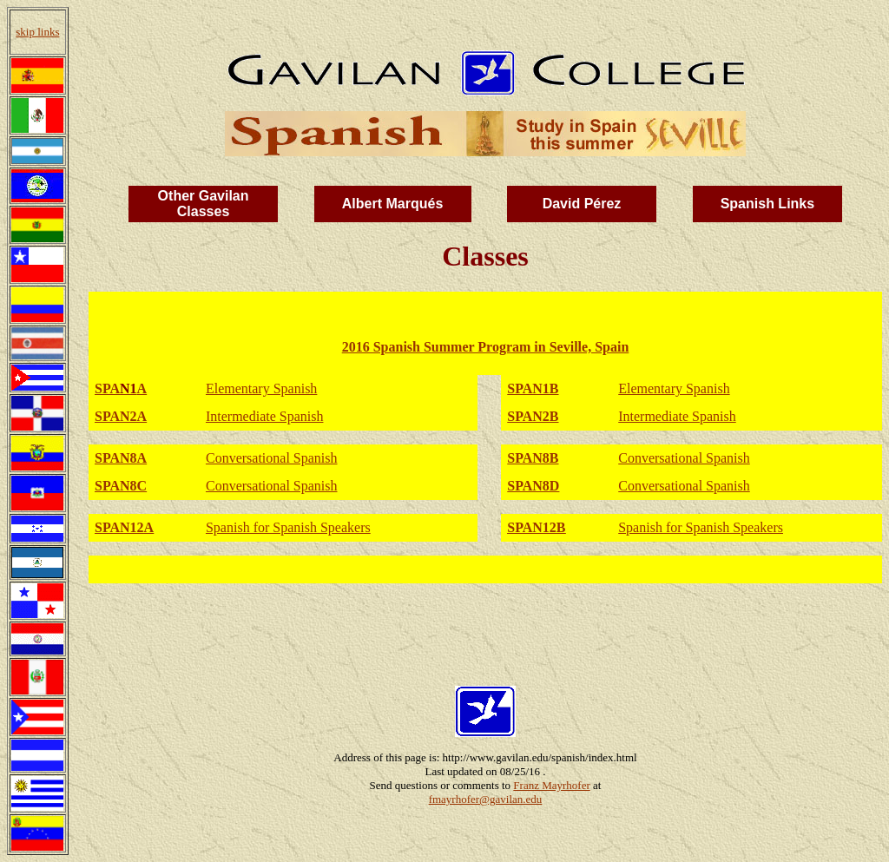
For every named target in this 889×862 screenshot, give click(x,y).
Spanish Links (767, 203)
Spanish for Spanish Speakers (288, 527)
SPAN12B (536, 527)
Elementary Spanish (261, 388)
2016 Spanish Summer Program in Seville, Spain (485, 346)
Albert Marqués (392, 203)
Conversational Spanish (272, 458)
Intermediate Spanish (265, 416)
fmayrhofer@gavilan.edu (486, 799)
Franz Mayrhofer (551, 785)
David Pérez (582, 203)
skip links (37, 31)
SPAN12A (124, 527)
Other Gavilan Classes (203, 203)
